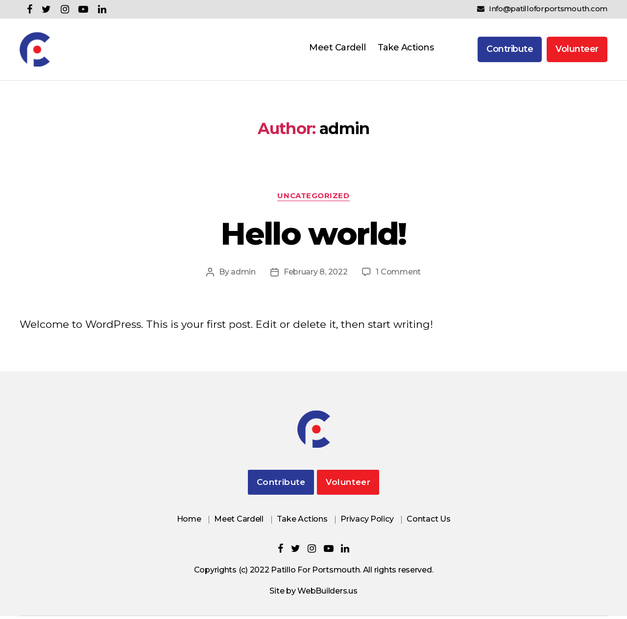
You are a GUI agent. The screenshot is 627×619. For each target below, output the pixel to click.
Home (189, 522)
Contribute (509, 50)
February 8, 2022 (316, 274)
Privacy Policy (366, 522)
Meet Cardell (337, 49)
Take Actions (406, 49)
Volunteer (577, 50)
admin (243, 274)
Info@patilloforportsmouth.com (542, 8)
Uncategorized (313, 198)
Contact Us (428, 522)
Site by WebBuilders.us (313, 593)
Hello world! (313, 236)
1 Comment (398, 274)
